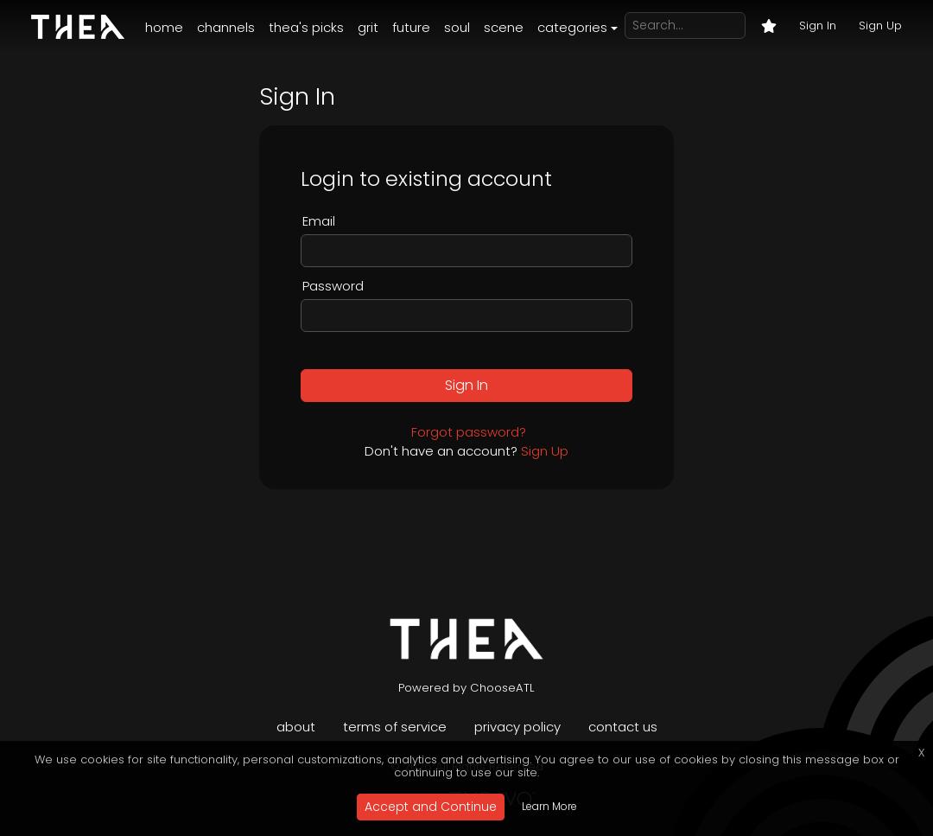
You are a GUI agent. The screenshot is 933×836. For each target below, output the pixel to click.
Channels (226, 27)
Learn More (549, 806)
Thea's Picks (306, 27)
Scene (504, 27)
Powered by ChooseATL (466, 688)
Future (411, 27)
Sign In (817, 25)
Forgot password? (468, 432)
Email (318, 221)
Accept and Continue (431, 806)
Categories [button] (572, 27)
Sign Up (880, 25)
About (295, 727)
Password (333, 286)
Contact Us (622, 727)
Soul (457, 27)
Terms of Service (395, 727)
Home (164, 27)
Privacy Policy (517, 727)
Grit (368, 27)
